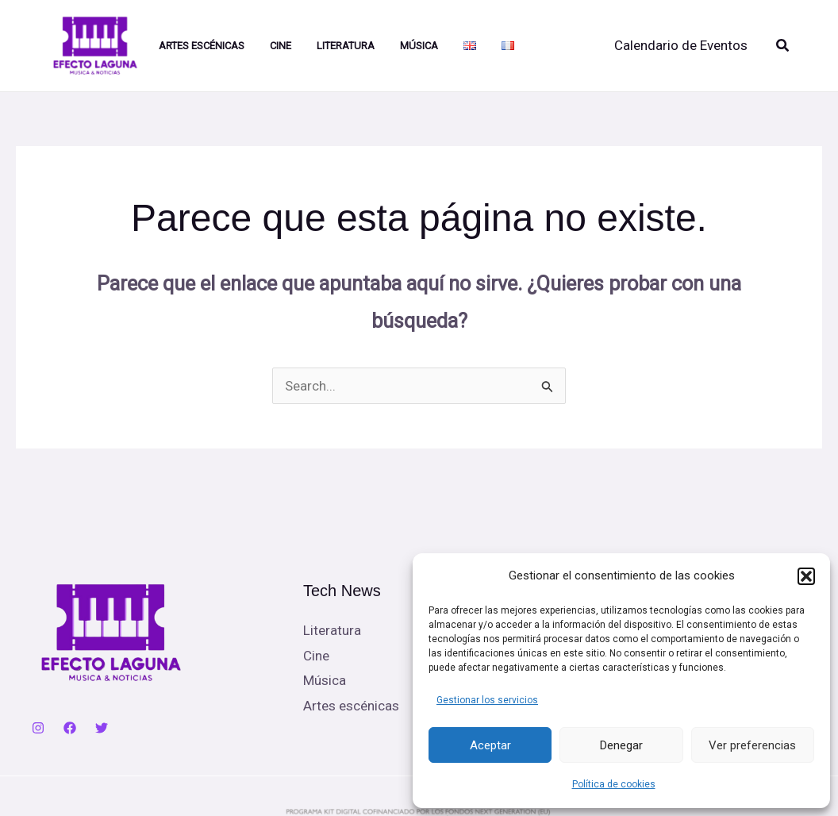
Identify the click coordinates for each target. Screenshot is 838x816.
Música (419, 46)
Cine (280, 46)
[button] (806, 576)
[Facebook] (69, 728)
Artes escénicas (351, 706)
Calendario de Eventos (681, 45)
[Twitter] (101, 728)
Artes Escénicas (201, 46)
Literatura (346, 46)
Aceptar (490, 745)
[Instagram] (38, 728)
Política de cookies (613, 784)
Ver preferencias (752, 745)
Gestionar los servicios (487, 700)
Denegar (621, 745)
